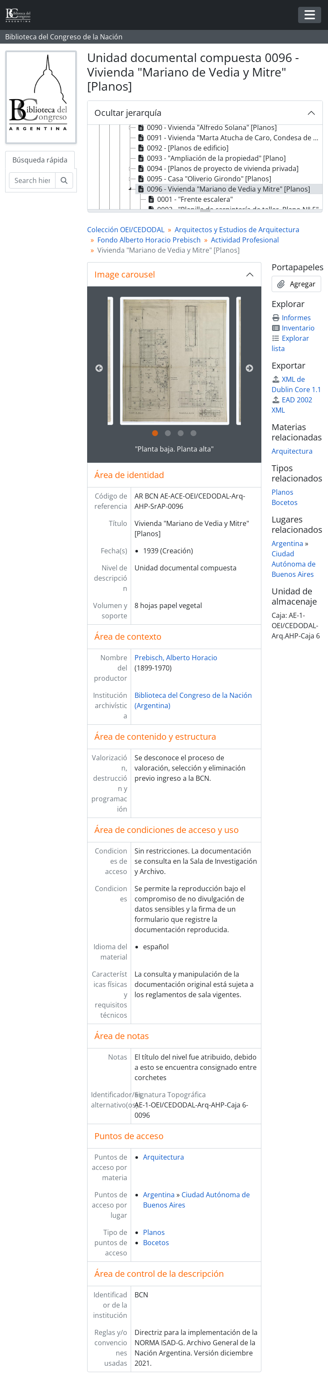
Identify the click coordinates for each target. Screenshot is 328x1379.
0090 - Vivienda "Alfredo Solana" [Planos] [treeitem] (206, 127)
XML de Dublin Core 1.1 (296, 384)
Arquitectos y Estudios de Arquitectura (237, 229)
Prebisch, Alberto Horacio (176, 657)
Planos (154, 1232)
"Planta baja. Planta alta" (174, 449)
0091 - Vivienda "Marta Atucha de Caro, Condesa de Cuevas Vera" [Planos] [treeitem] (229, 138)
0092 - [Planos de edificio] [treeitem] (182, 148)
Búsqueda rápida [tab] (39, 160)
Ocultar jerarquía (127, 112)
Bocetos (156, 1242)
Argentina (159, 1194)
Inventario (293, 328)
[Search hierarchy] (32, 180)
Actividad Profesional (245, 240)
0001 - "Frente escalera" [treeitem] (189, 199)
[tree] (205, 167)
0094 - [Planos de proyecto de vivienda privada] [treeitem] (217, 168)
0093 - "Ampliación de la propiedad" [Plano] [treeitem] (211, 158)
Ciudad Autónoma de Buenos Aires (294, 564)
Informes (291, 317)
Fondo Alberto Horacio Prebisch (149, 240)
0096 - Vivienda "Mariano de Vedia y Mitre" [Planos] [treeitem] (223, 189)
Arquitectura (163, 1157)
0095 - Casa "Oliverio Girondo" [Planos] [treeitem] (203, 179)
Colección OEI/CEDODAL (125, 229)
